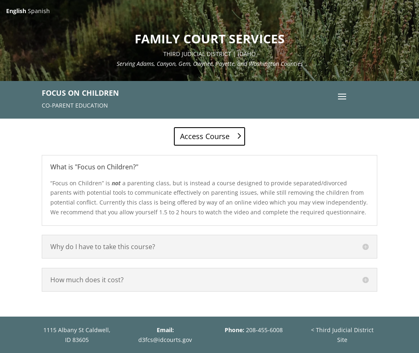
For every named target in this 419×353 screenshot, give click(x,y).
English (16, 11)
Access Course (205, 136)
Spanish (39, 11)
